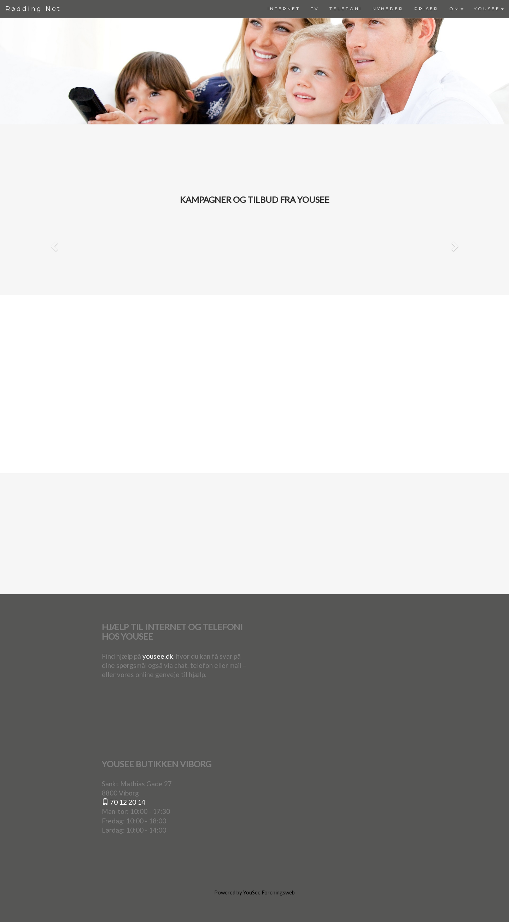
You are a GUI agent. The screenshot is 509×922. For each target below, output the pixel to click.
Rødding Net (33, 9)
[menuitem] (283, 9)
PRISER (426, 8)
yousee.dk (157, 656)
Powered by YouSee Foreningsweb (254, 892)
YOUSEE (489, 8)
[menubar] (385, 9)
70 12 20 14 (123, 802)
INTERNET (284, 8)
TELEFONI (345, 8)
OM (456, 8)
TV (315, 8)
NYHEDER (388, 8)
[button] (53, 244)
